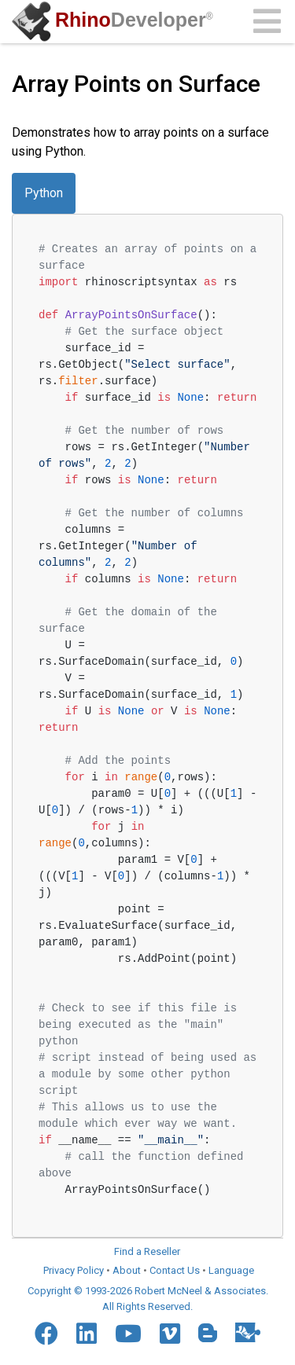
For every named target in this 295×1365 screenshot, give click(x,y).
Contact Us (174, 1270)
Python (43, 192)
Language (231, 1270)
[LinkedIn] (86, 1333)
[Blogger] (207, 1332)
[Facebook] (46, 1333)
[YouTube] (128, 1333)
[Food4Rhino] (247, 1332)
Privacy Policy (73, 1270)
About (126, 1270)
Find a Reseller (147, 1251)
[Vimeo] (170, 1333)
